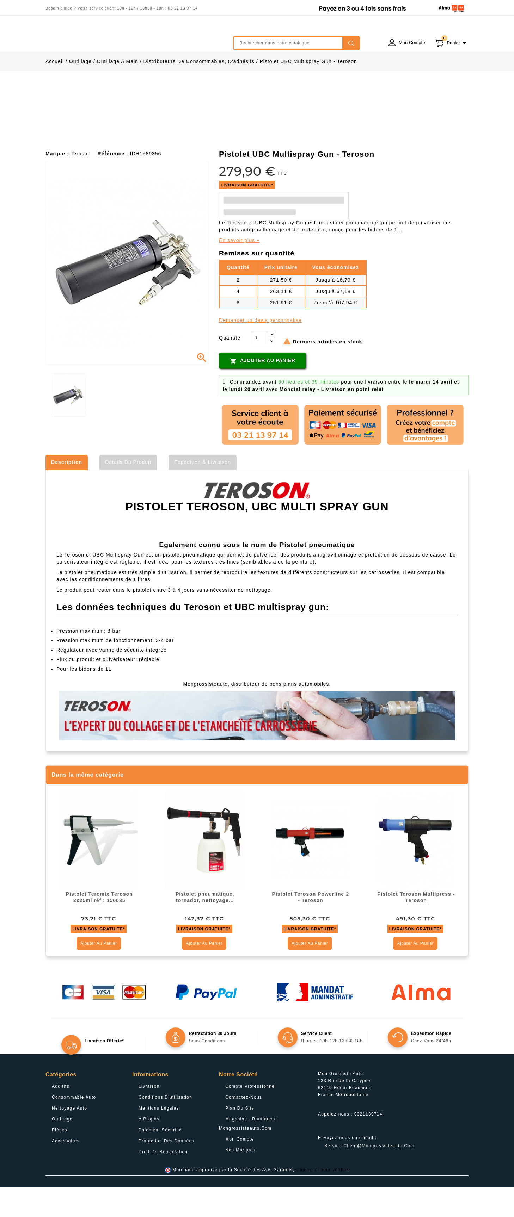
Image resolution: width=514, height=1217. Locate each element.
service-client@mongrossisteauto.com (369, 1175)
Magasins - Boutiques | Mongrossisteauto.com (248, 1154)
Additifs (60, 1116)
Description (66, 492)
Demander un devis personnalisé (260, 350)
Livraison (149, 1116)
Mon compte (239, 1169)
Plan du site (239, 1138)
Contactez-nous (243, 1127)
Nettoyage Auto (69, 1138)
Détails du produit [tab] (128, 492)
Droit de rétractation (163, 1181)
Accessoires (66, 1170)
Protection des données (167, 1170)
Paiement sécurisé (160, 1159)
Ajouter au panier (262, 391)
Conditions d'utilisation (165, 1127)
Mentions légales (159, 1138)
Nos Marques (240, 1180)
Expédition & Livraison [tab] (202, 492)
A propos (149, 1149)
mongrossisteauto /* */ (107, 37)
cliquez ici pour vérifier (322, 1199)
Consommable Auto (74, 1127)
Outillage (62, 1149)
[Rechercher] (296, 43)
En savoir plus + (239, 270)
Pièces (59, 1159)
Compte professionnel (250, 1116)
